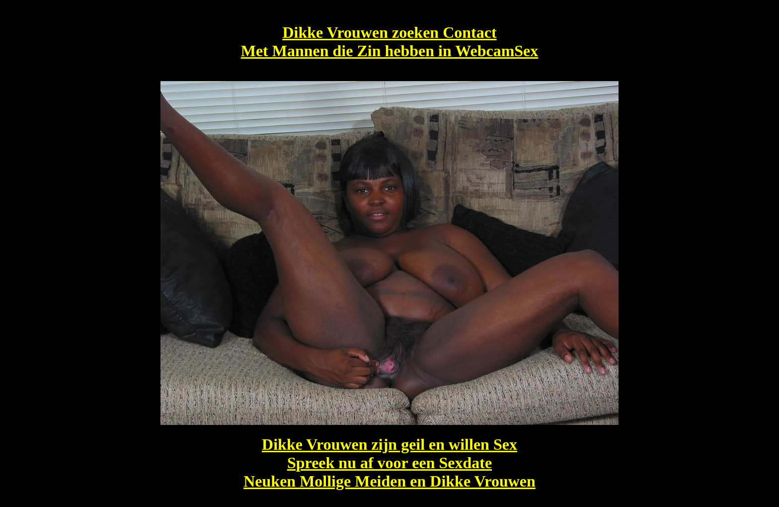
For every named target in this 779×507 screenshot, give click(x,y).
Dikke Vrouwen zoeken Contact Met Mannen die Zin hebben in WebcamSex (390, 41)
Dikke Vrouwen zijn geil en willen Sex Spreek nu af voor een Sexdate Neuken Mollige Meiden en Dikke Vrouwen (389, 462)
